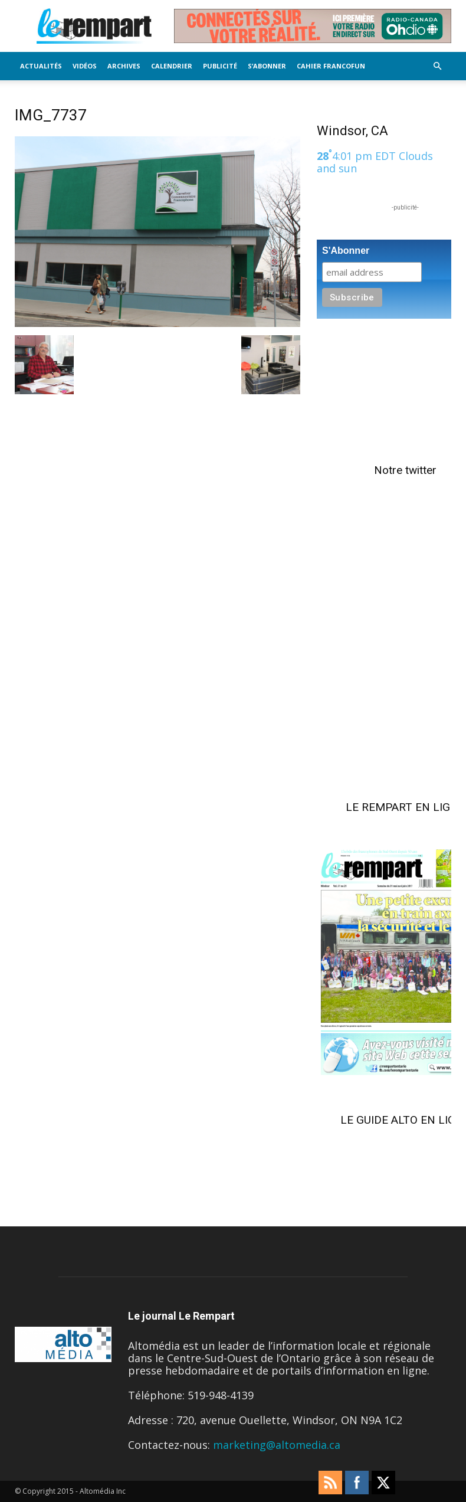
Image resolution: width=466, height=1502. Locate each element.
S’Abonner (267, 65)
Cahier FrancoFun (331, 65)
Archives (123, 65)
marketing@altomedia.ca (276, 1445)
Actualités (41, 65)
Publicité (220, 65)
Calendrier (171, 65)
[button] (437, 65)
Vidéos (85, 65)
